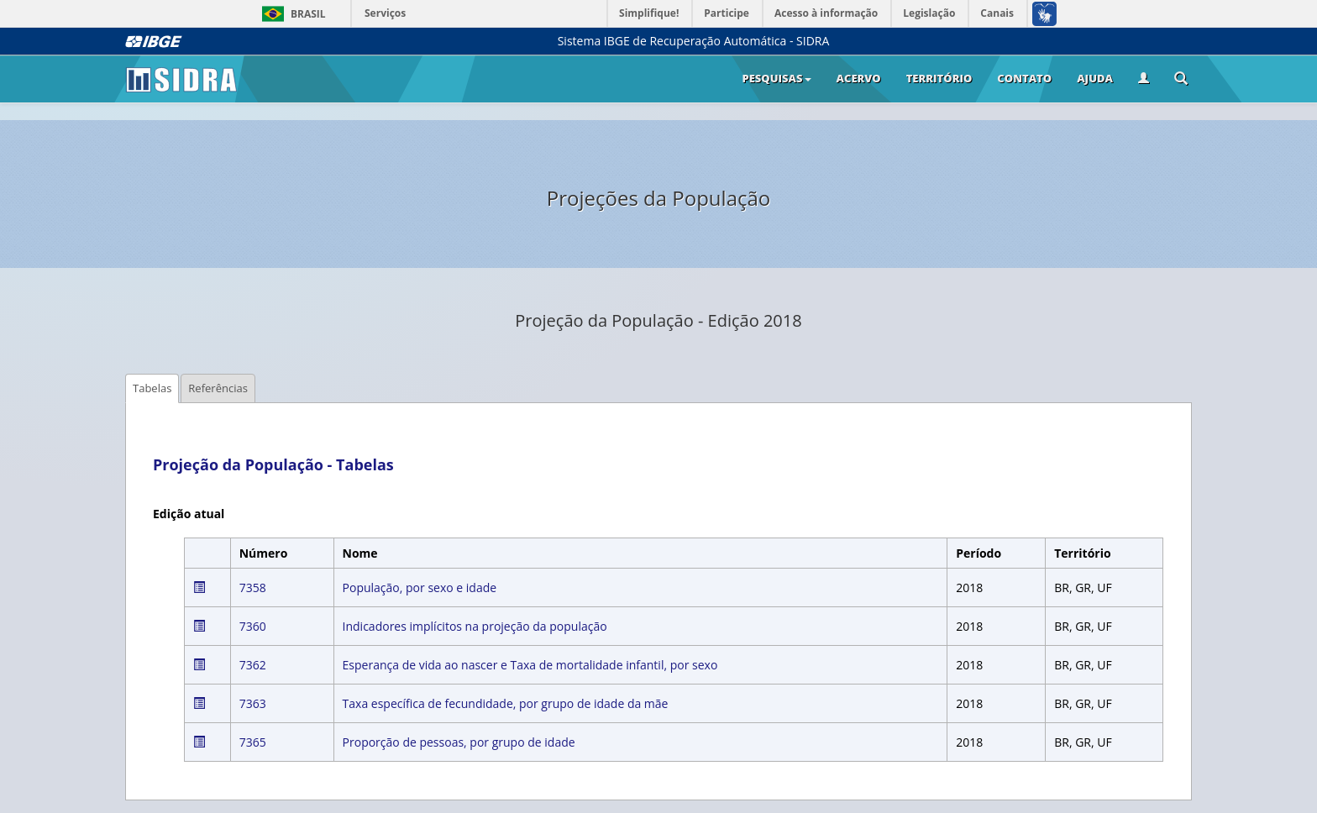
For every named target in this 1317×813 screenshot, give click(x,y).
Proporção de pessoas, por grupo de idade (459, 742)
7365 (252, 742)
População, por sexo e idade (420, 587)
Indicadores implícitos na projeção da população (475, 626)
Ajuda (1095, 78)
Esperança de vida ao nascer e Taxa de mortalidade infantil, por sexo (530, 665)
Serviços (385, 13)
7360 (252, 626)
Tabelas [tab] (152, 388)
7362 (252, 665)
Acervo (859, 78)
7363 (252, 703)
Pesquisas (776, 78)
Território (939, 78)
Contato (1024, 78)
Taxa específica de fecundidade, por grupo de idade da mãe (506, 703)
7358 (252, 587)
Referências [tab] (218, 388)
